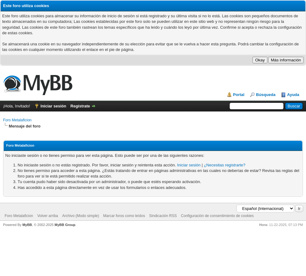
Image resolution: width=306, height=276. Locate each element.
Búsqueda (265, 94)
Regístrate (80, 106)
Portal (238, 94)
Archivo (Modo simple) (80, 216)
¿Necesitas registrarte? (224, 165)
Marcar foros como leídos (124, 216)
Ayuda (293, 94)
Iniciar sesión (53, 106)
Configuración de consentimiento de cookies (217, 216)
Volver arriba (47, 216)
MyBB (27, 225)
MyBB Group (64, 225)
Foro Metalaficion (17, 120)
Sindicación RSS (163, 216)
